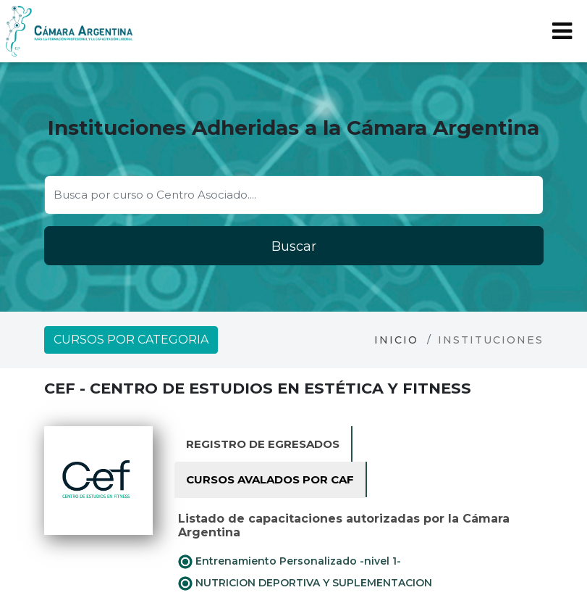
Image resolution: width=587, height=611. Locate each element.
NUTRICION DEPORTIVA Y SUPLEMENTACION (305, 583)
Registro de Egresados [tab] (262, 444)
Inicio (396, 339)
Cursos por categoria (131, 339)
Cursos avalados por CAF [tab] (270, 479)
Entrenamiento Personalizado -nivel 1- (289, 561)
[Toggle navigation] (562, 31)
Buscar (293, 246)
